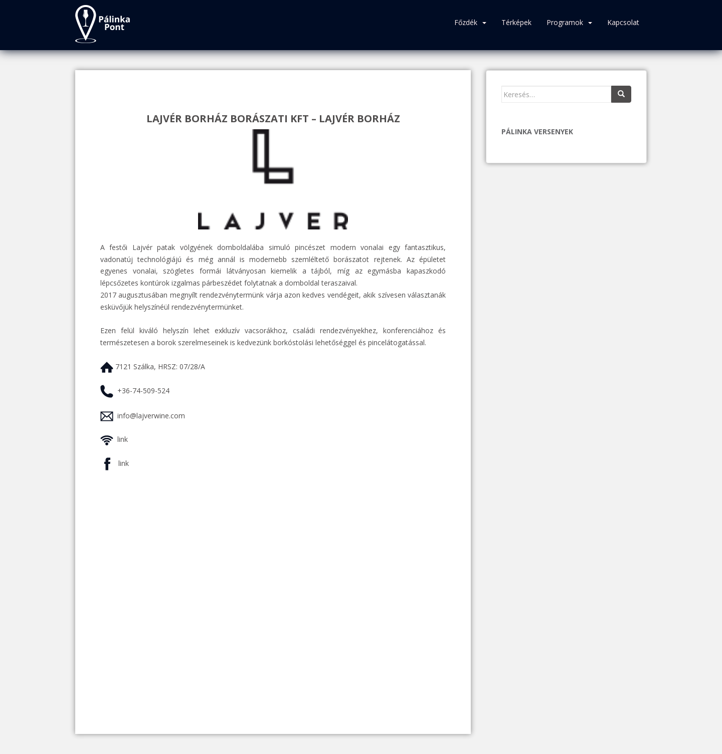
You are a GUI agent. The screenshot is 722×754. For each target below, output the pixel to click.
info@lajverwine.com (151, 415)
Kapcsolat (623, 22)
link (122, 439)
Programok (565, 22)
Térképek (516, 22)
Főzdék (465, 22)
